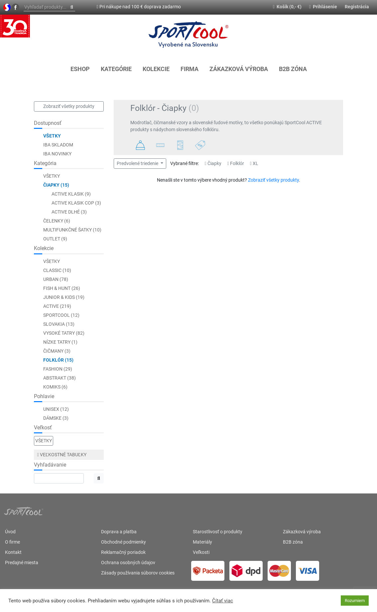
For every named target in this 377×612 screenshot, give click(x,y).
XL (254, 163)
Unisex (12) (56, 409)
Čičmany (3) (56, 351)
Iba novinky (57, 153)
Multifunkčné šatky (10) (72, 229)
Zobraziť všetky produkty (68, 106)
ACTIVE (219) (57, 306)
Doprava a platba (119, 531)
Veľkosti (201, 552)
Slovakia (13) (58, 324)
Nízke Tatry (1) (60, 342)
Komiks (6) (55, 387)
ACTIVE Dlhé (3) (69, 212)
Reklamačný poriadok (123, 552)
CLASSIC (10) (57, 270)
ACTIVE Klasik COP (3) (76, 203)
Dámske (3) (55, 418)
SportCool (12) (61, 315)
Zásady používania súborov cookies (138, 572)
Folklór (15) (58, 360)
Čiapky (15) (56, 185)
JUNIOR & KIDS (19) (63, 297)
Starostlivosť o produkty (217, 531)
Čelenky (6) (56, 220)
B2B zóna (293, 68)
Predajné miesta (21, 562)
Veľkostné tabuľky (61, 454)
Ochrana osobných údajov (128, 562)
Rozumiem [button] (355, 600)
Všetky (52, 135)
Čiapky (213, 163)
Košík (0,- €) (287, 6)
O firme (12, 542)
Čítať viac (222, 601)
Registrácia (357, 6)
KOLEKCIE (156, 68)
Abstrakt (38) (59, 378)
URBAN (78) (55, 279)
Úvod (10, 531)
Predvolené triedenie (138, 163)
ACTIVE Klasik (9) (71, 194)
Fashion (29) (57, 369)
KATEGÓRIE (116, 68)
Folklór (235, 163)
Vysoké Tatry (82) (63, 333)
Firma (189, 68)
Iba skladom (58, 144)
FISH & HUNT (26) (61, 288)
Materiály (202, 542)
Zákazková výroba (238, 68)
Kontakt (13, 552)
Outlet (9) (55, 238)
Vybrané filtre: (184, 163)
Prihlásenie (323, 6)
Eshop (80, 68)
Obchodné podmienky (123, 542)
